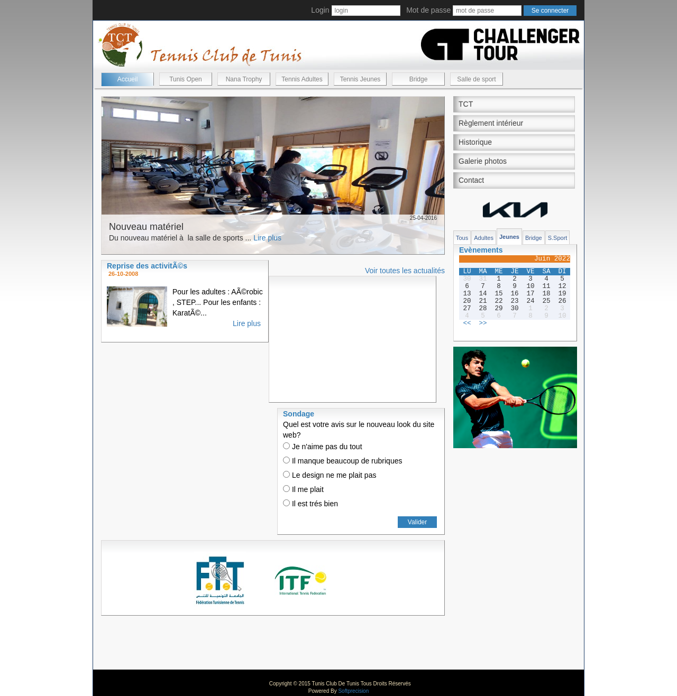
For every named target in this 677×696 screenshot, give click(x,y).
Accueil (127, 79)
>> (483, 323)
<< (467, 323)
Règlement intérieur (491, 123)
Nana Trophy (244, 79)
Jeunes (509, 237)
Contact (471, 180)
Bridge (418, 79)
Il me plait (303, 489)
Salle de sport (476, 79)
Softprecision (353, 691)
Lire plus (267, 238)
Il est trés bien (310, 503)
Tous (462, 238)
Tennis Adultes (301, 79)
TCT (466, 104)
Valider (417, 522)
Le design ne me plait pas (329, 475)
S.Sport (558, 238)
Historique (475, 142)
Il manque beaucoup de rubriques (342, 461)
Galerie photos (483, 161)
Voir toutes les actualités (405, 270)
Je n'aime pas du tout (322, 446)
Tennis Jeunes (360, 79)
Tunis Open (185, 79)
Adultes (483, 238)
